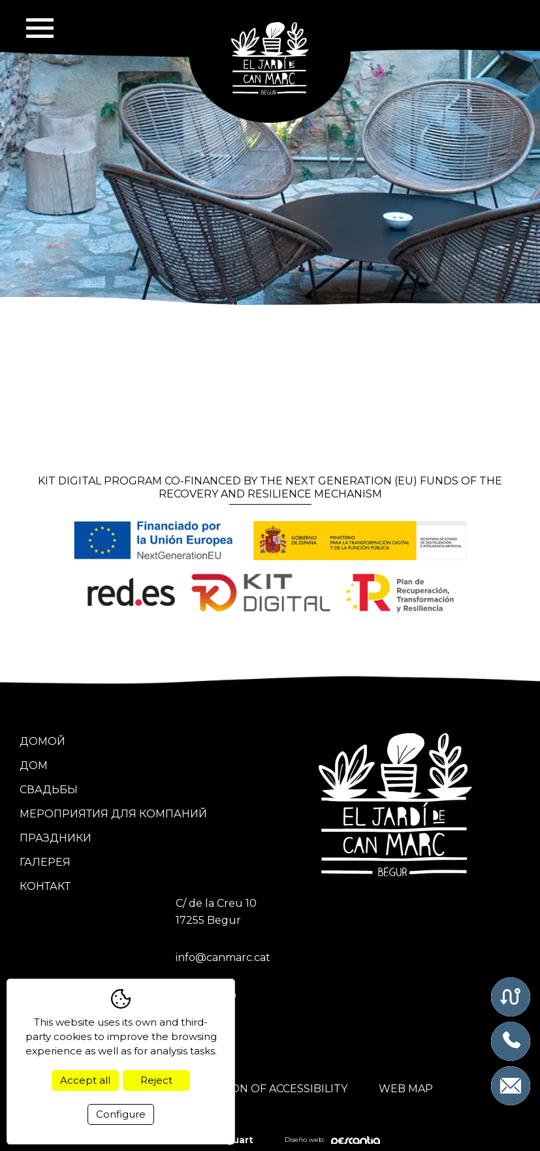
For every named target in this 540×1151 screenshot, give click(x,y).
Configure (121, 1114)
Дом (34, 765)
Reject (156, 1080)
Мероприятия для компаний (113, 814)
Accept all (85, 1080)
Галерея (45, 862)
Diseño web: (332, 1140)
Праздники (55, 838)
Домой (42, 741)
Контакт (45, 886)
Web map (406, 1088)
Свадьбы (49, 789)
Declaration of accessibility (258, 1088)
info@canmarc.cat (223, 957)
